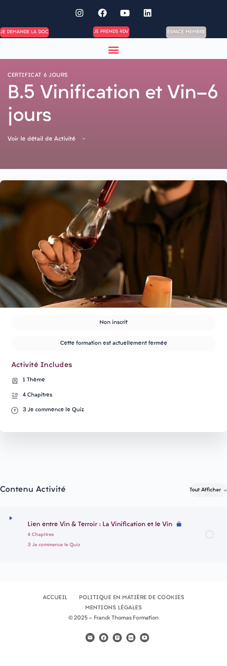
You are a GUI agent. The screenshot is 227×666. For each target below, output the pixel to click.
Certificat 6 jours (38, 75)
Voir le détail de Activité (47, 139)
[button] (113, 50)
